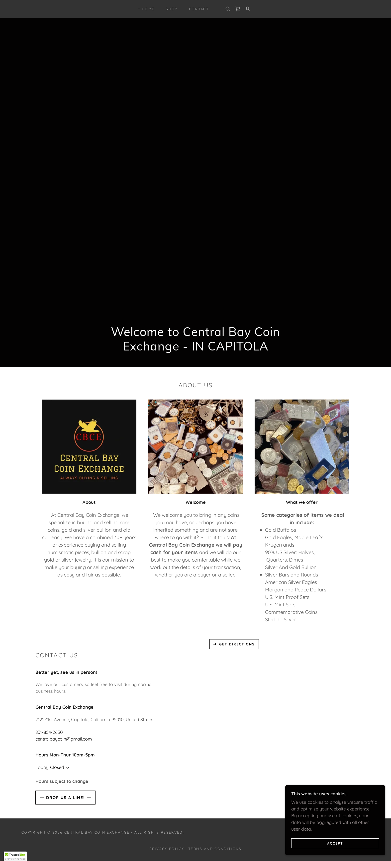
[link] (238, 9)
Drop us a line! (65, 797)
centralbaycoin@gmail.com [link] (63, 739)
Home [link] (148, 9)
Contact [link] (199, 9)
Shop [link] (171, 9)
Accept (335, 843)
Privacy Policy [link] (166, 849)
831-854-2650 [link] (49, 732)
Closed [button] (57, 767)
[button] (248, 9)
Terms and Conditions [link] (215, 849)
